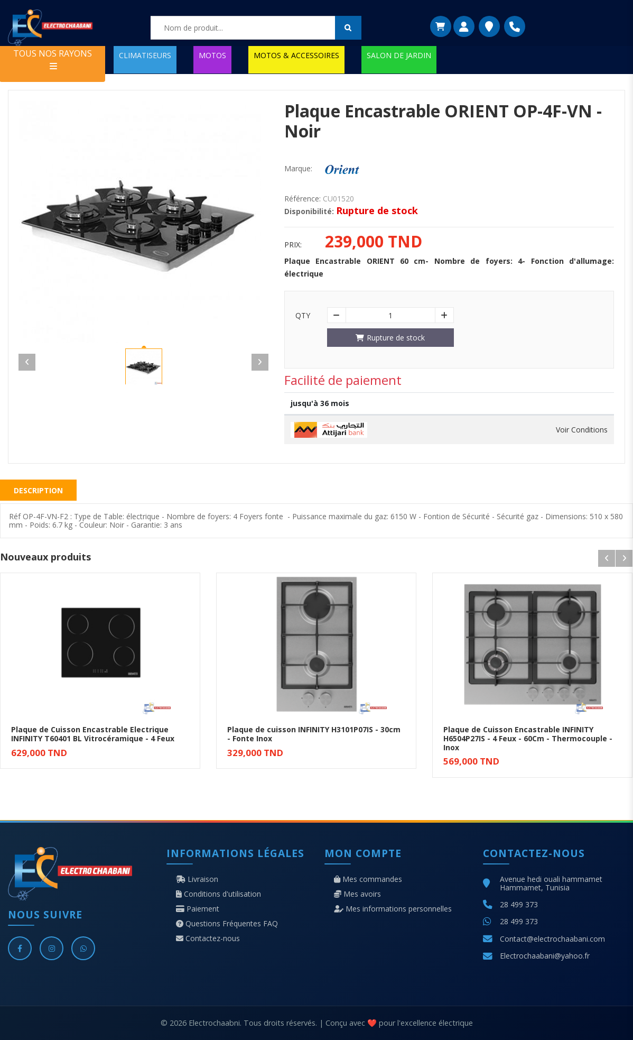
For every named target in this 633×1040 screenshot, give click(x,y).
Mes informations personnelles (393, 909)
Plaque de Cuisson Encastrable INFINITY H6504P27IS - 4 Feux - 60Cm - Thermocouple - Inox (527, 738)
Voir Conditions (582, 430)
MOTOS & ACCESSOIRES (296, 55)
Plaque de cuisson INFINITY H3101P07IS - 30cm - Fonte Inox (314, 733)
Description (38, 490)
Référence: (302, 199)
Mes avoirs (357, 894)
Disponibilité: (309, 211)
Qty (302, 315)
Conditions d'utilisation (218, 894)
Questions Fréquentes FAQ (227, 923)
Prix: (293, 245)
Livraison (197, 879)
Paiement (197, 909)
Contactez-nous (208, 938)
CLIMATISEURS (145, 55)
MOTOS (212, 55)
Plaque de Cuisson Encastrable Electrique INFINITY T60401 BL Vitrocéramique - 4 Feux (92, 733)
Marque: (298, 168)
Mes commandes (368, 879)
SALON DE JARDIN (399, 55)
